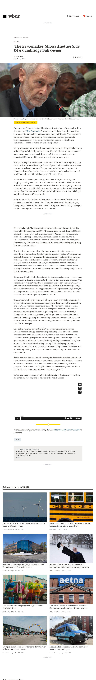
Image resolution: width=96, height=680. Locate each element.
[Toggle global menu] (4, 16)
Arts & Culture (8, 612)
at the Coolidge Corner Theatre (67, 430)
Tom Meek (19, 56)
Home (15, 37)
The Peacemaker (34, 131)
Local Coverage (23, 37)
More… (18, 457)
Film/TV (17, 440)
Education (53, 529)
